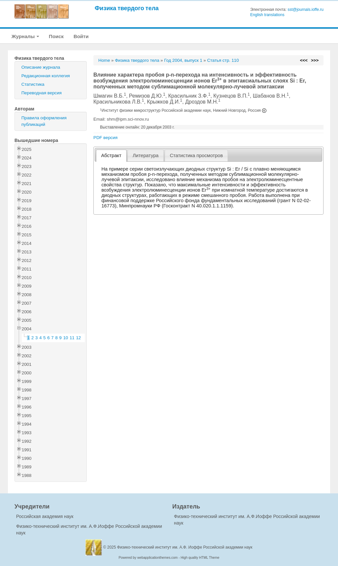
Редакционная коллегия (45, 75)
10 (65, 337)
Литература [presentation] (145, 155)
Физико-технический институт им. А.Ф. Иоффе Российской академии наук (185, 547)
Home (104, 60)
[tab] (111, 156)
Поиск (56, 36)
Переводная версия (41, 92)
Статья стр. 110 (223, 60)
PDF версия (105, 137)
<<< (303, 60)
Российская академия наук (44, 516)
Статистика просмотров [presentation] (196, 155)
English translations (267, 14)
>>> (315, 60)
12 (78, 337)
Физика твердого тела (127, 8)
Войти (81, 36)
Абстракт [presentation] (111, 155)
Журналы (25, 36)
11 (72, 337)
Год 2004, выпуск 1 (183, 60)
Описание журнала (40, 67)
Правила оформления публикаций (43, 121)
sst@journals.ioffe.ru (306, 9)
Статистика (32, 84)
